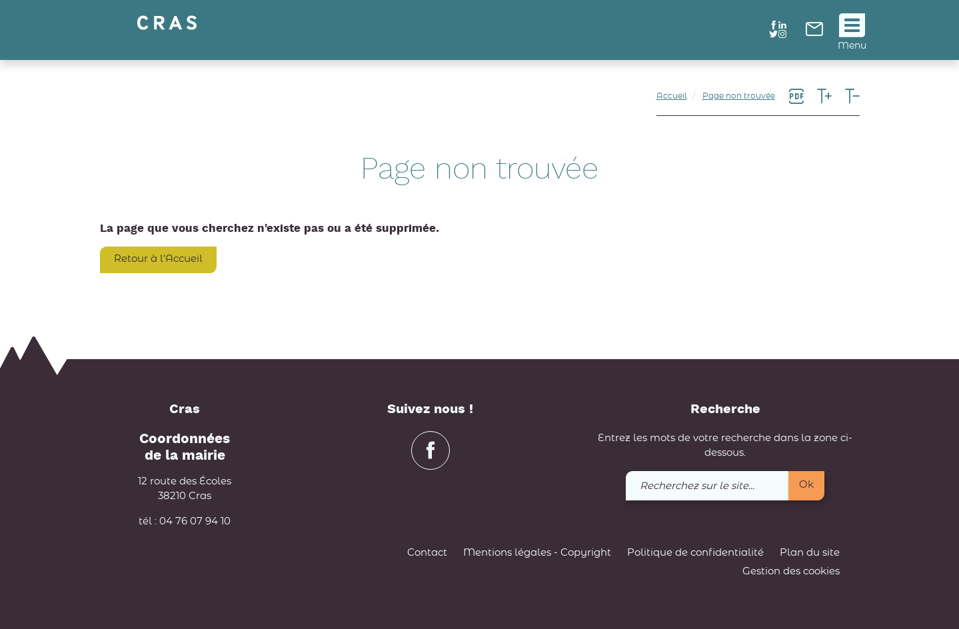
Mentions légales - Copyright (537, 553)
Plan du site (810, 553)
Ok (806, 485)
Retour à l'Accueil (158, 259)
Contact (427, 553)
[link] (814, 33)
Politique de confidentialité (695, 553)
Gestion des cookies (791, 571)
